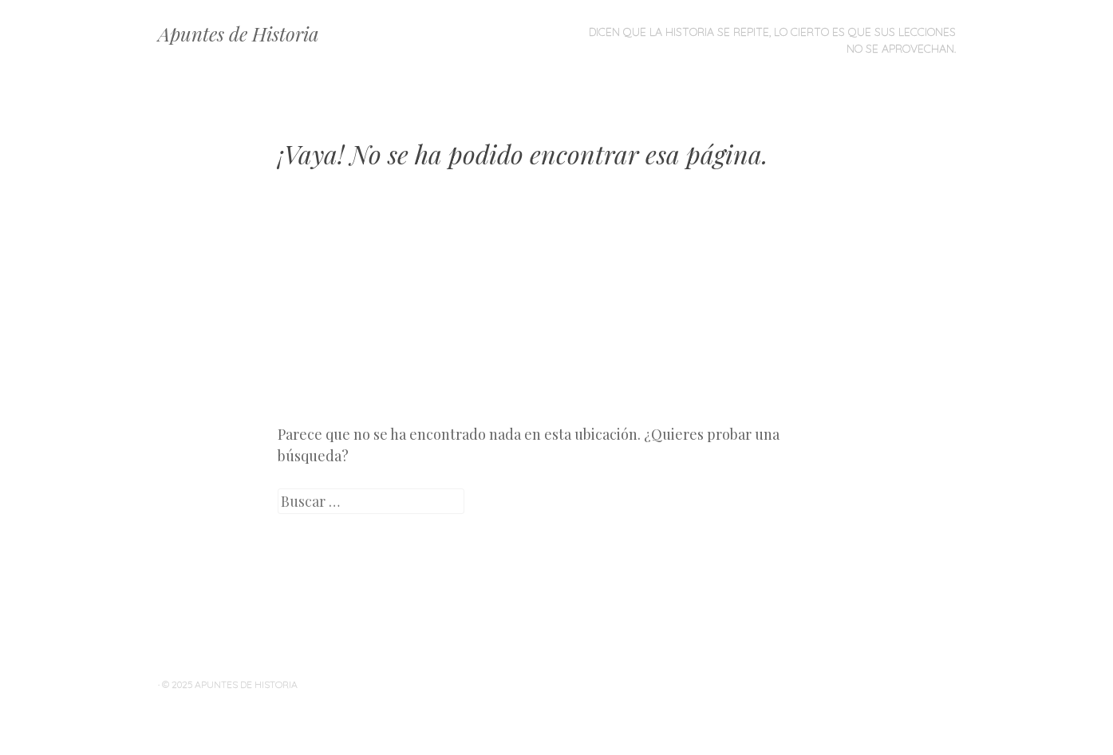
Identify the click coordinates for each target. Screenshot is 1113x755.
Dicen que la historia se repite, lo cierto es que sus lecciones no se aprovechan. (772, 40)
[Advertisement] (557, 308)
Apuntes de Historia (238, 33)
